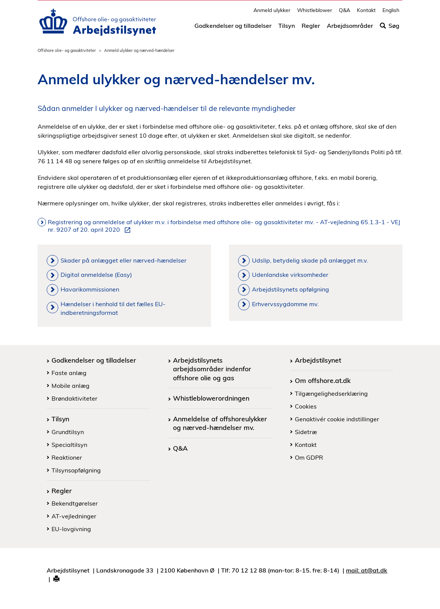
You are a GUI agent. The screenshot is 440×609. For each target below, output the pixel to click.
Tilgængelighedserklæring (331, 393)
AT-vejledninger (74, 516)
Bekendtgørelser (75, 503)
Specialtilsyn (69, 444)
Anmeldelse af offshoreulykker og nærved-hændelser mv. (220, 423)
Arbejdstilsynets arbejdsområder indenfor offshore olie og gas (212, 369)
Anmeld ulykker (271, 13)
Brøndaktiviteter (74, 398)
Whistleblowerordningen (211, 398)
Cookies (306, 406)
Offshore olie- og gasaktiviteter (67, 50)
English (390, 13)
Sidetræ (306, 432)
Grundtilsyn (68, 432)
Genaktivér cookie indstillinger (337, 419)
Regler (311, 29)
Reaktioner (67, 457)
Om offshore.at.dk (322, 380)
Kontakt (366, 13)
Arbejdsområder (350, 29)
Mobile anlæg (71, 385)
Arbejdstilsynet (318, 360)
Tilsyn (286, 29)
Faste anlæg (69, 373)
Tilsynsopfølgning (76, 470)
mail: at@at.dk (366, 570)
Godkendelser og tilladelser (233, 29)
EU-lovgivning (71, 529)
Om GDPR (309, 457)
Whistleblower (314, 13)
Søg (389, 29)
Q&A (344, 13)
